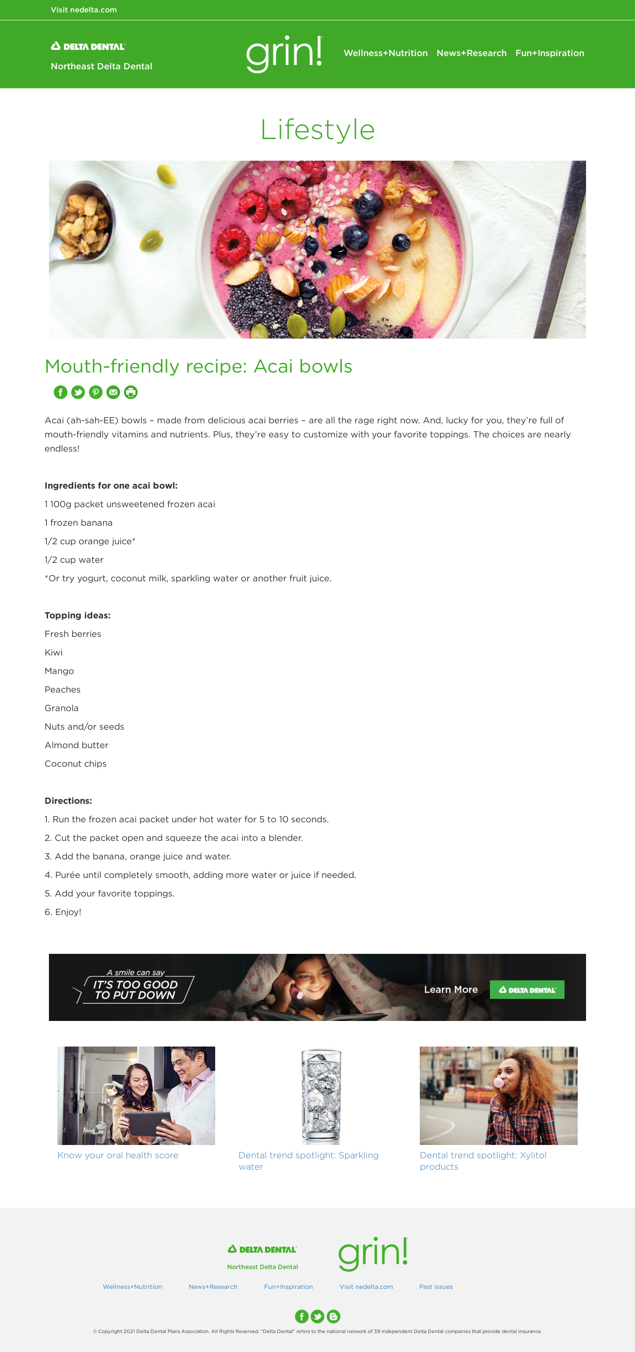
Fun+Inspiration (549, 53)
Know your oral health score (118, 1154)
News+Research (472, 53)
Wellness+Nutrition (386, 53)
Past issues (436, 1287)
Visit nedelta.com (84, 9)
